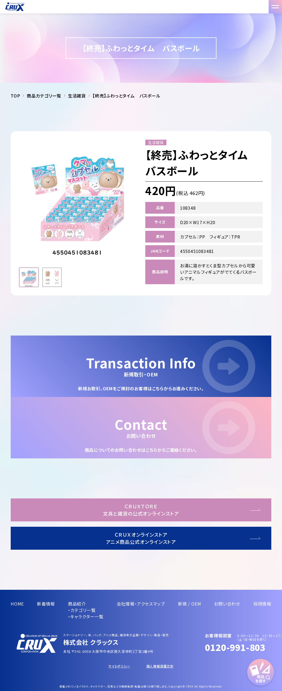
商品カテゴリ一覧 (44, 95)
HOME (17, 603)
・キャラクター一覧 (86, 616)
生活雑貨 (77, 95)
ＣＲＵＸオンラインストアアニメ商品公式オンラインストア (141, 538)
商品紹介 (77, 603)
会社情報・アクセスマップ (141, 603)
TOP (15, 95)
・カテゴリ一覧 (82, 610)
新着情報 (46, 603)
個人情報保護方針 (160, 666)
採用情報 (262, 603)
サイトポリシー (119, 666)
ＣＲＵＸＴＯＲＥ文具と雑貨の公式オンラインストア (141, 510)
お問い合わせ (227, 603)
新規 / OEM (189, 603)
